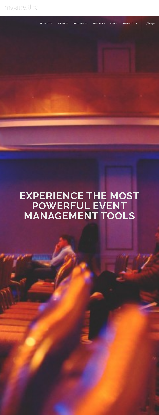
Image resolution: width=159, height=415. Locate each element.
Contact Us (47, 333)
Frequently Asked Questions (50, 339)
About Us (46, 324)
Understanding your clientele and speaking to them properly (86, 348)
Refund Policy (48, 373)
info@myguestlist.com (24, 356)
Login (147, 23)
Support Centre (49, 345)
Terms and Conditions (52, 378)
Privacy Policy (48, 369)
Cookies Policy (49, 364)
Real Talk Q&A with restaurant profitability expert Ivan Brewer (85, 327)
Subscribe (146, 350)
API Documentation (51, 328)
